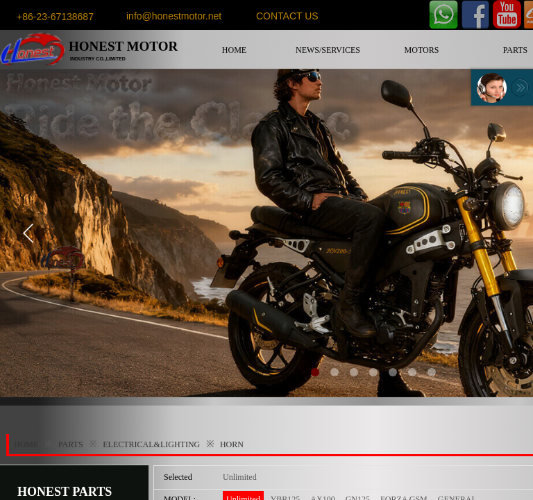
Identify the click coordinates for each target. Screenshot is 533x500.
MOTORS (422, 50)
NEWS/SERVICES (328, 50)
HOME (234, 50)
